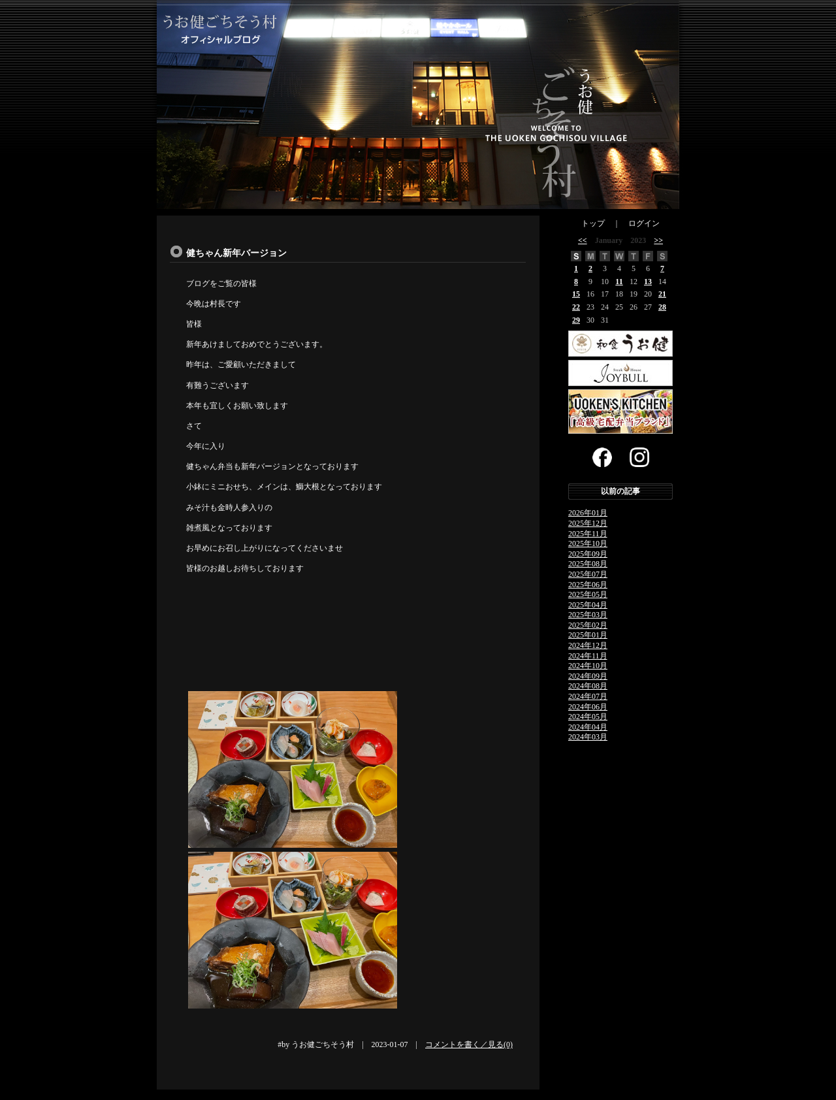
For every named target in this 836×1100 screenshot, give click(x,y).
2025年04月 (587, 604)
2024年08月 (587, 685)
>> (658, 240)
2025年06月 (587, 584)
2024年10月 (587, 665)
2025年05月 (587, 594)
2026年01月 (587, 512)
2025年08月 (587, 563)
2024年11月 (587, 655)
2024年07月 (587, 696)
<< (582, 240)
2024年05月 (587, 716)
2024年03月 (587, 736)
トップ (593, 223)
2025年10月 (587, 543)
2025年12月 (587, 523)
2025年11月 (587, 533)
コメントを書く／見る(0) (469, 1044)
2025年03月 (587, 614)
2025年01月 (587, 634)
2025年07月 (587, 574)
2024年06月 (587, 706)
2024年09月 (587, 676)
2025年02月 (587, 625)
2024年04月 (587, 727)
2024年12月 (587, 645)
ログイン (644, 223)
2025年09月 (587, 553)
